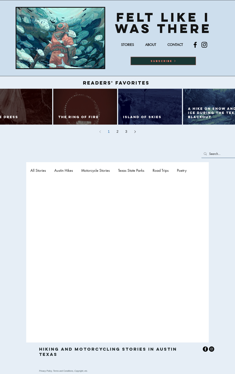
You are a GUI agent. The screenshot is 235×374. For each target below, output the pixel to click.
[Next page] (135, 131)
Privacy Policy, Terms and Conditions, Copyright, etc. (63, 371)
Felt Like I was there (163, 22)
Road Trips (161, 170)
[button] (163, 61)
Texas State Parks (131, 170)
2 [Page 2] (118, 131)
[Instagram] (204, 45)
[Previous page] (100, 131)
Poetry (182, 170)
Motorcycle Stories (95, 170)
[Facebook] (195, 45)
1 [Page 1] (109, 131)
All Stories (38, 170)
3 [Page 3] (126, 131)
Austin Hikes (63, 170)
